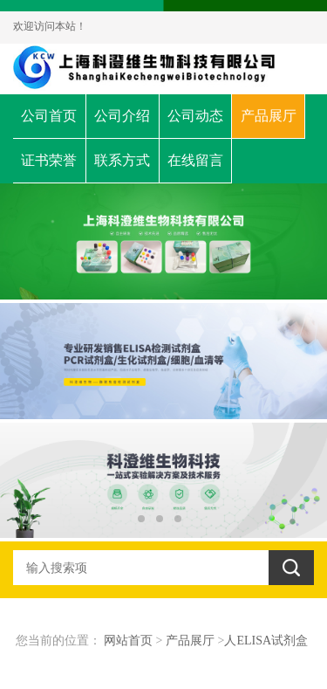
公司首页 (49, 115)
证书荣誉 (49, 160)
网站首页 (128, 640)
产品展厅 (268, 115)
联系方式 (122, 160)
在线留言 (195, 160)
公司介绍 (122, 115)
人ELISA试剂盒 (266, 640)
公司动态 (195, 115)
